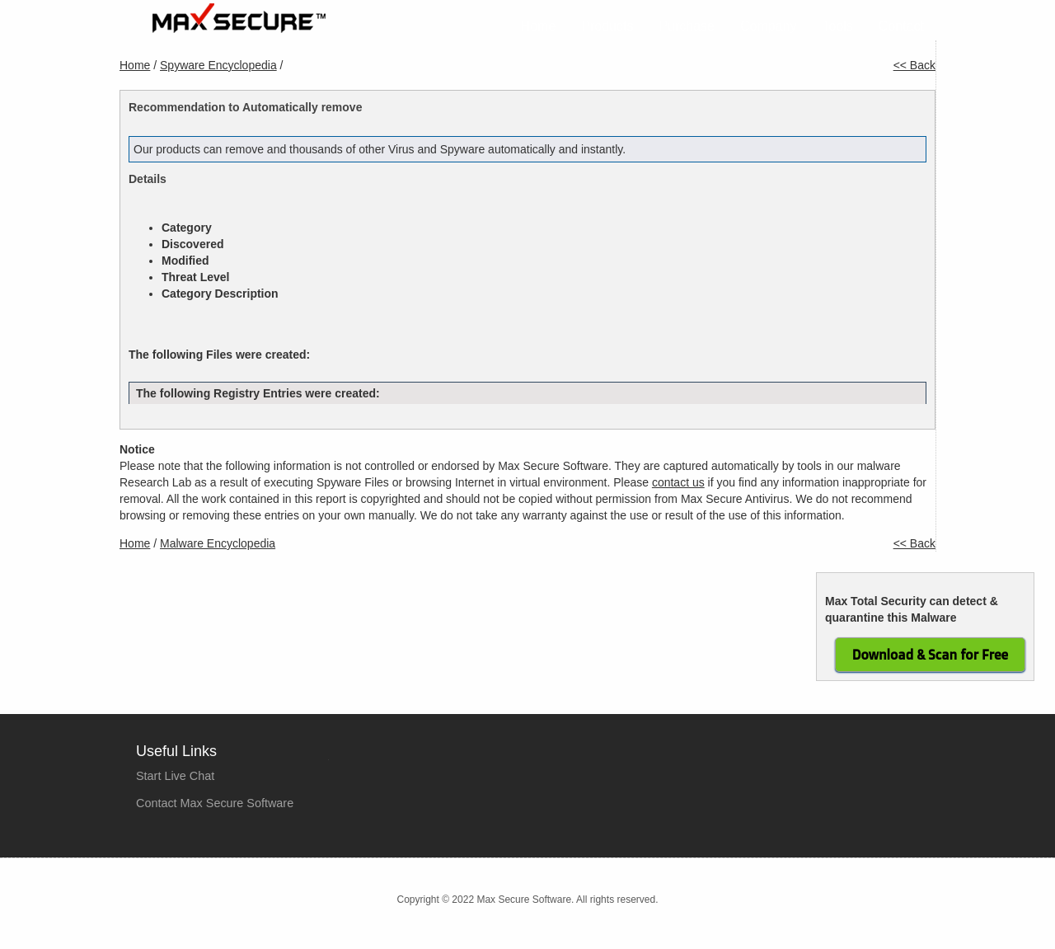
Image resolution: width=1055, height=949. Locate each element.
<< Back (914, 65)
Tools (838, 26)
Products (607, 26)
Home (538, 26)
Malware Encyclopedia (217, 543)
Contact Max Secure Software (214, 803)
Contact (901, 26)
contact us (678, 482)
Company (768, 26)
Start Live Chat (175, 775)
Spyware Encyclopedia (218, 65)
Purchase (687, 26)
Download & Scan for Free (930, 654)
